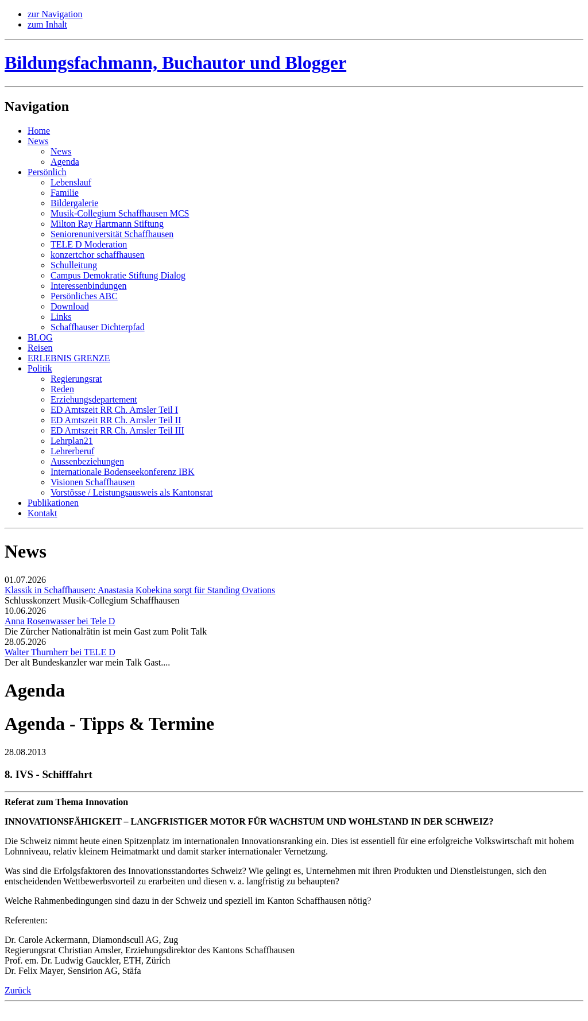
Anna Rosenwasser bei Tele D (60, 621)
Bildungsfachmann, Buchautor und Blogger (175, 62)
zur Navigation (55, 14)
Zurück (18, 990)
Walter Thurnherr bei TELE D (60, 652)
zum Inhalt (47, 24)
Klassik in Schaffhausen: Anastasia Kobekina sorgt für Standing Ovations (140, 590)
